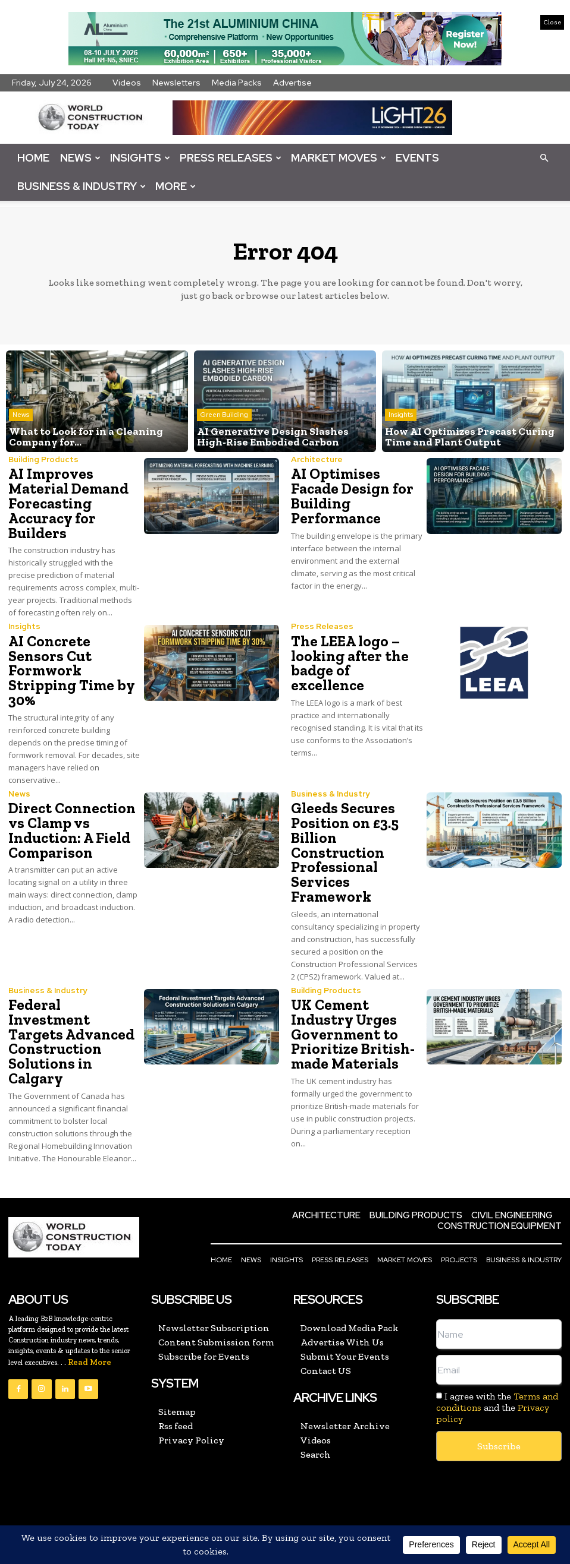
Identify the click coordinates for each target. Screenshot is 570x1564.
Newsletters (176, 82)
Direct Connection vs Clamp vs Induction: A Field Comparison (68, 811)
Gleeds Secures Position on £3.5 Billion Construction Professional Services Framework (342, 832)
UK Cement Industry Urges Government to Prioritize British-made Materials (349, 1011)
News (80, 158)
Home (33, 158)
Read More (89, 1322)
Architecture (316, 460)
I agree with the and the (497, 1367)
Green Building (224, 416)
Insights (140, 158)
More (175, 186)
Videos (126, 82)
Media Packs (237, 82)
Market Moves (338, 158)
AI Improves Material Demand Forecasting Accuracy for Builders (66, 503)
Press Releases (230, 158)
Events (417, 158)
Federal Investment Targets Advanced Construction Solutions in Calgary (73, 1011)
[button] (544, 157)
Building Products (42, 460)
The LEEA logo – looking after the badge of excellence (355, 653)
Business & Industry (81, 186)
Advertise (292, 82)
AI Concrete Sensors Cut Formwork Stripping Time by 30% (74, 660)
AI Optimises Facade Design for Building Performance (349, 496)
